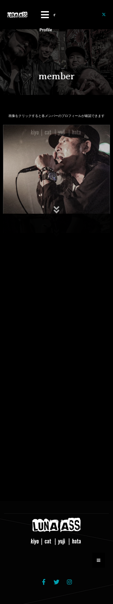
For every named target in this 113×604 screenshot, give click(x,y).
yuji (62, 541)
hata (77, 541)
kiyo (35, 541)
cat (48, 541)
